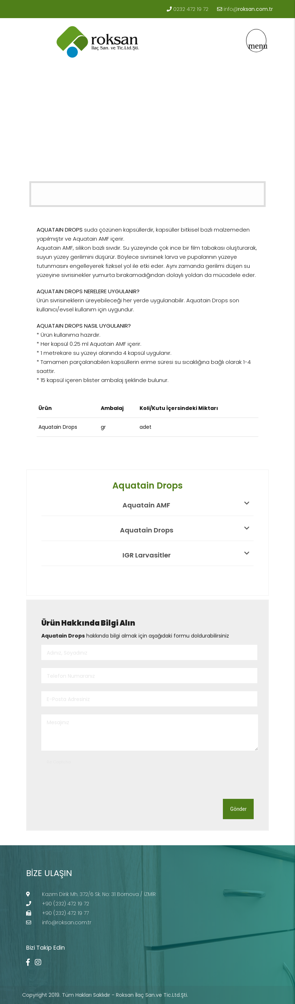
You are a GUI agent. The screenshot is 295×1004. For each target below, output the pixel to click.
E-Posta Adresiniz (68, 699)
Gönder (238, 809)
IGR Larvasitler (185, 555)
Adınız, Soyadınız (67, 652)
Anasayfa (34, 151)
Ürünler (66, 151)
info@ (248, 9)
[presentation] (96, 780)
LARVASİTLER (101, 151)
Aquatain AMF (185, 505)
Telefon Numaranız (71, 676)
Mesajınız (58, 722)
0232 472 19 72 (190, 9)
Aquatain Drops (146, 151)
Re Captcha (59, 762)
